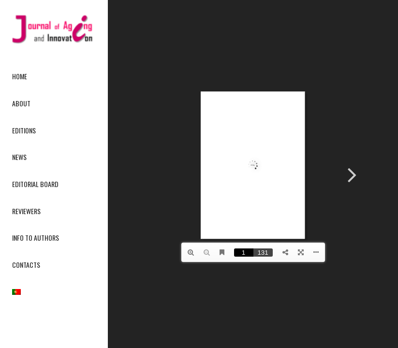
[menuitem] (54, 76)
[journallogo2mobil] (54, 29)
